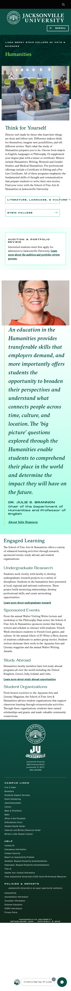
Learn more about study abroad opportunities (30, 679)
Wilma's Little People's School (19, 834)
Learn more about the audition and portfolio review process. (34, 254)
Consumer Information (15, 900)
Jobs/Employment (13, 803)
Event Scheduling (13, 799)
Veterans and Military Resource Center (23, 830)
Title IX (8, 868)
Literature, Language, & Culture (33, 200)
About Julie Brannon (23, 522)
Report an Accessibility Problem (19, 857)
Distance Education (13, 904)
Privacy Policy (11, 912)
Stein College (32, 213)
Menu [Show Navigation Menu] (58, 28)
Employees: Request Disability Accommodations (27, 865)
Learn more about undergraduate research (27, 602)
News (7, 814)
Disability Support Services (17, 795)
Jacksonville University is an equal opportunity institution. (35, 888)
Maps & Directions (13, 810)
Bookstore (9, 791)
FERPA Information (13, 908)
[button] (63, 5)
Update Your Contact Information (20, 872)
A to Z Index (10, 787)
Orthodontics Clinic (13, 822)
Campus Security (12, 853)
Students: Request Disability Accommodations (26, 861)
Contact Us (9, 845)
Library (8, 806)
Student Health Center (15, 826)
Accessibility (10, 893)
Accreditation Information (16, 896)
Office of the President (15, 818)
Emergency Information (15, 849)
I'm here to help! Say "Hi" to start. (38, 982)
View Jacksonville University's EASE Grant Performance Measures (35, 876)
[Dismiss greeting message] (54, 979)
